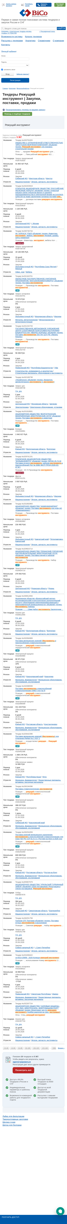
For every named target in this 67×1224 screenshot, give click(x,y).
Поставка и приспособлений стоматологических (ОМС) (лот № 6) (33, 690)
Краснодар (49, 676)
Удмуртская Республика (41, 994)
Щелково (53, 404)
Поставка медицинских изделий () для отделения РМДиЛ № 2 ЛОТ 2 (37, 737)
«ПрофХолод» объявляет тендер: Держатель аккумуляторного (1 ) (34, 381)
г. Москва (35, 223)
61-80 (20, 1048)
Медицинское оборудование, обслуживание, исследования (38, 681)
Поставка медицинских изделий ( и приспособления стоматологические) (35, 642)
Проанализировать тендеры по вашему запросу (25, 110)
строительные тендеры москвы (20, 31)
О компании (58, 41)
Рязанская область (39, 588)
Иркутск (49, 178)
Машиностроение (22, 182)
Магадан (57, 316)
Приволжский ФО (22, 368)
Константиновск (50, 724)
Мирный (18, 269)
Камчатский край (42, 539)
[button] (60, 1211)
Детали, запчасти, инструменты (44, 182)
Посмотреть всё (23, 1070)
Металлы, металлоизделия (26, 320)
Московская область (39, 404)
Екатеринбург (54, 911)
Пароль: (4, 62)
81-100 (28, 1048)
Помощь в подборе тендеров (17, 114)
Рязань (51, 588)
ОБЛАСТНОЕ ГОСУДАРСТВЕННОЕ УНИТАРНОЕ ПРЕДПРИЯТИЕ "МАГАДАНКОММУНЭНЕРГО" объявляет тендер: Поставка (39, 281)
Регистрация (15, 80)
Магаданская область (44, 316)
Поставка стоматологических (33, 789)
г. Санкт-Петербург (42, 948)
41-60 (13, 1048)
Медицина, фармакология (26, 680)
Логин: (3, 56)
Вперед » (61, 1048)
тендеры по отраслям (8, 33)
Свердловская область (38, 911)
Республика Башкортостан (42, 368)
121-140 (45, 1048)
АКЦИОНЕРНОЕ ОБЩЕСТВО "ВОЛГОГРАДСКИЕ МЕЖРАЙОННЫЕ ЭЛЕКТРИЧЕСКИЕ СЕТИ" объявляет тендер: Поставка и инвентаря (38, 416)
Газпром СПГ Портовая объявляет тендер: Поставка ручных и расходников (37, 922)
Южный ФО (20, 449)
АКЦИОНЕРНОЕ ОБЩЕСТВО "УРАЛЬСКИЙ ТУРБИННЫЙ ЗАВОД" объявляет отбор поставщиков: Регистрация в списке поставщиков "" (39, 887)
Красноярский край (37, 823)
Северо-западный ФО (24, 948)
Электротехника (22, 407)
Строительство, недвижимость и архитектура (34, 371)
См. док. (18, 391)
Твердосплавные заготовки (15, 1119)
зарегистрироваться (22, 1062)
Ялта (44, 777)
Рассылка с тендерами (12, 41)
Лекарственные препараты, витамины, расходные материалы (38, 781)
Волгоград (51, 449)
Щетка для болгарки (12, 1125)
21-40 (6, 1048)
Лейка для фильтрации (13, 1116)
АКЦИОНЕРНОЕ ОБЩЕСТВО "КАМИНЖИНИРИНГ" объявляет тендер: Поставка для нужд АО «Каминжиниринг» (38, 508)
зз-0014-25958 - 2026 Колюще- (37, 958)
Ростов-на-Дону (50, 872)
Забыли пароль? (22, 74)
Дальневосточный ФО (24, 267)
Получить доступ (10, 1217)
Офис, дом (19, 272)
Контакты (5, 45)
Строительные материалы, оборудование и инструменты (39, 373)
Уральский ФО (21, 911)
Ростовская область (34, 724)
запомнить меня (8, 70)
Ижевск (55, 994)
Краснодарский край (34, 676)
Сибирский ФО (21, 178)
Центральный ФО (22, 223)
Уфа (56, 368)
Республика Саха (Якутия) (46, 267)
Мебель (29, 272)
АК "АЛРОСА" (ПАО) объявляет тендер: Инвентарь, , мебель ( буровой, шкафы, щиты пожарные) (37, 236)
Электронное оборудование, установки (46, 407)
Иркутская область (36, 178)
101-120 (36, 1048)
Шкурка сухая (9, 1122)
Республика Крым (33, 777)
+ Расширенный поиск (47, 31)
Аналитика (30, 41)
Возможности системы (11, 37)
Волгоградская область (35, 449)
